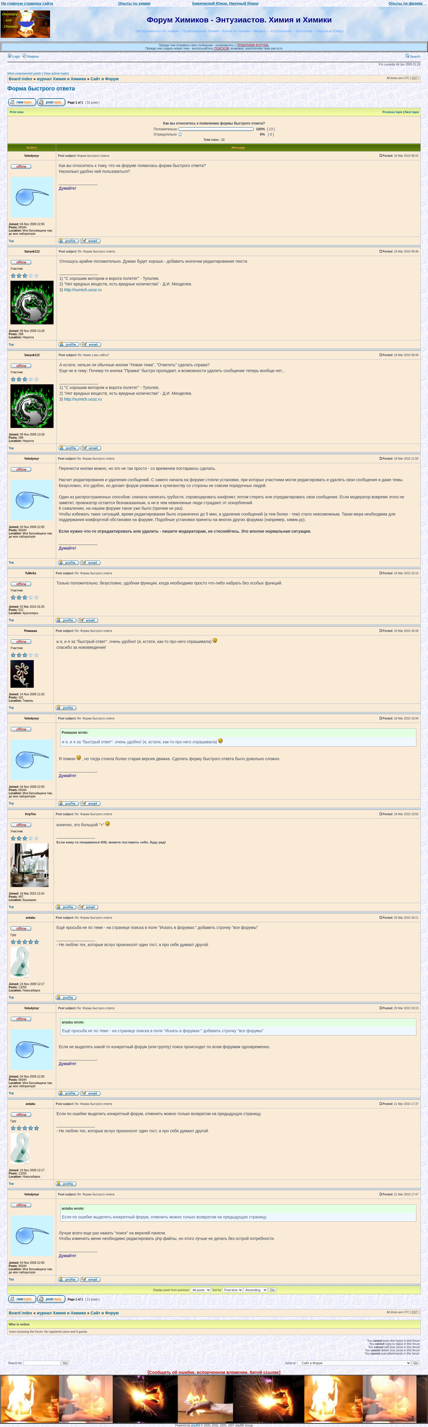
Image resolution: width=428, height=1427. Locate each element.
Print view (17, 112)
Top (11, 241)
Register (31, 56)
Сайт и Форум (104, 79)
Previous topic (393, 112)
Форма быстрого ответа (41, 88)
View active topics (56, 73)
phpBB (195, 1425)
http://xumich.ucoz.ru (83, 289)
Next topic (412, 112)
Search (413, 56)
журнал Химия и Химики (61, 79)
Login (14, 56)
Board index (20, 79)
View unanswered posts (24, 73)
